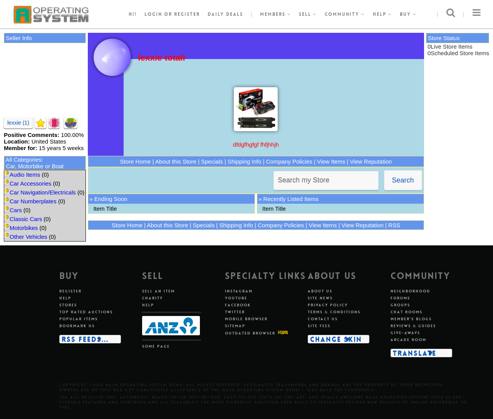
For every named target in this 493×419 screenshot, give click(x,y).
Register (70, 291)
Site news (320, 298)
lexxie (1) (18, 123)
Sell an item (158, 291)
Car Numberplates (33, 201)
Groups (400, 304)
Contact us (323, 318)
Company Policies (289, 161)
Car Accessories (30, 183)
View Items (331, 161)
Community (345, 14)
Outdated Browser (250, 333)
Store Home (135, 161)
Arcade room (408, 339)
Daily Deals (225, 14)
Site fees (319, 325)
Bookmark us (77, 325)
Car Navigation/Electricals (43, 192)
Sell (308, 14)
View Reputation (371, 161)
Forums (400, 298)
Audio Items (25, 174)
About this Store (175, 161)
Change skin (336, 339)
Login (153, 14)
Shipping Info (245, 161)
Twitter (235, 311)
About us (320, 291)
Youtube (236, 298)
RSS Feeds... (85, 339)
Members (275, 14)
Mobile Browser (246, 318)
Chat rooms (407, 311)
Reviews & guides (413, 325)
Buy (408, 14)
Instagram (239, 291)
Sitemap (235, 325)
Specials (212, 161)
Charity (152, 298)
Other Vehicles (28, 236)
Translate (414, 353)
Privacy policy (328, 304)
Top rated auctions (86, 311)
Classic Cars (26, 219)
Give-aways (405, 332)
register (187, 14)
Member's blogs (411, 318)
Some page (156, 346)
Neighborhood (410, 291)
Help (382, 14)
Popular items (78, 318)
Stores (68, 304)
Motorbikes (24, 228)
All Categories (23, 159)
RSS (394, 225)
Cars (16, 210)
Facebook (238, 304)
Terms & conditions (334, 311)
